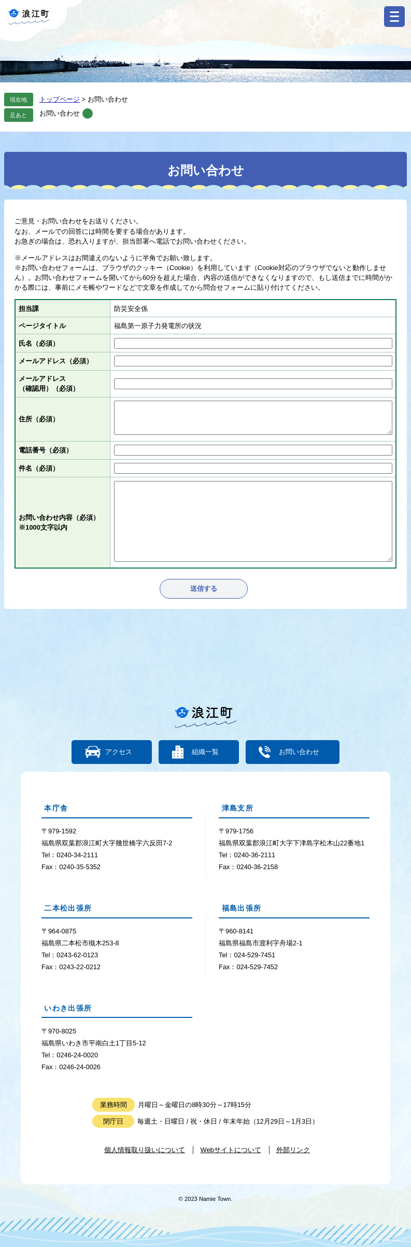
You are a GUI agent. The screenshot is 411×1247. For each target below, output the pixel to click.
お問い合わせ (59, 113)
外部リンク (293, 1150)
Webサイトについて (231, 1150)
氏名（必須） (39, 343)
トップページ (59, 99)
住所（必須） (39, 419)
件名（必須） (39, 468)
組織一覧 (205, 752)
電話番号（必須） (46, 450)
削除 (87, 113)
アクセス (118, 752)
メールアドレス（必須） (56, 361)
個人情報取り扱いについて (144, 1150)
